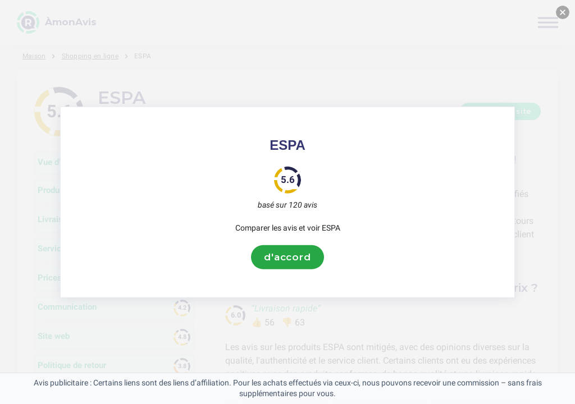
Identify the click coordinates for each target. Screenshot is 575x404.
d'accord (287, 257)
